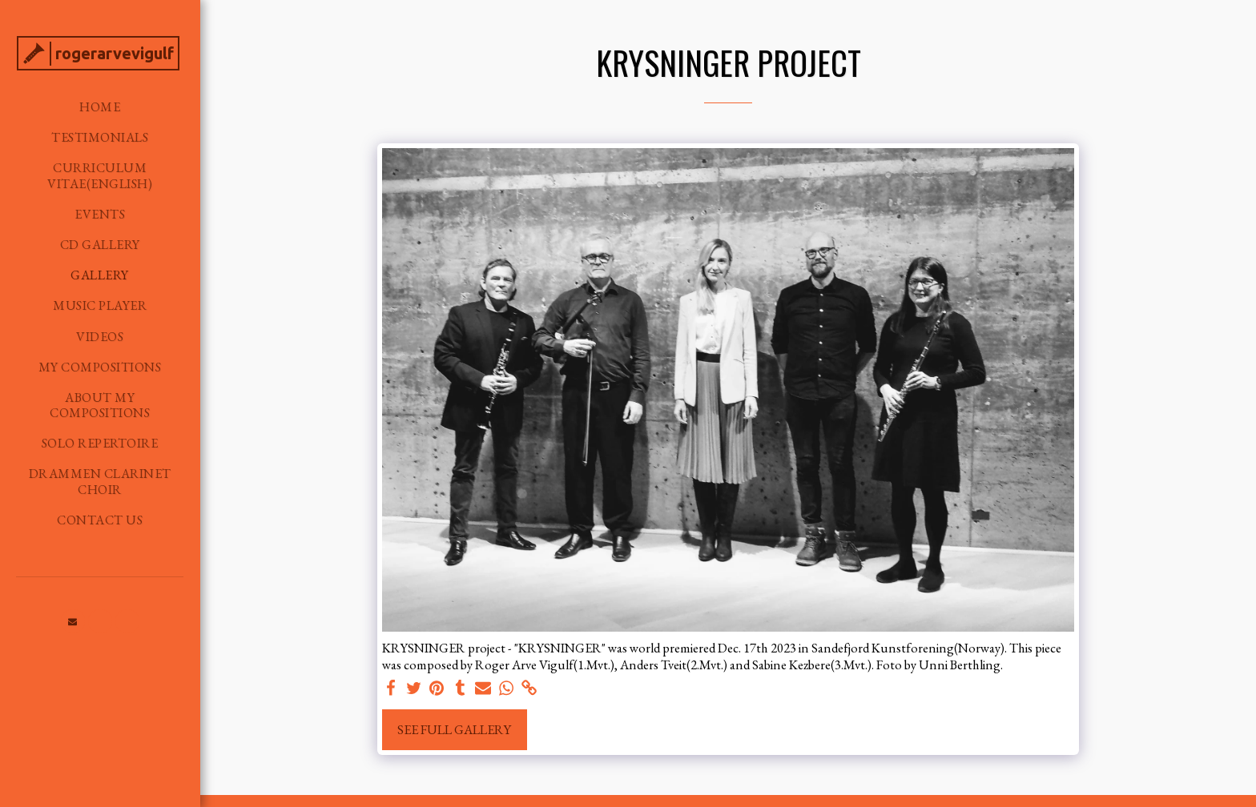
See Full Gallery (454, 729)
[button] (73, 621)
